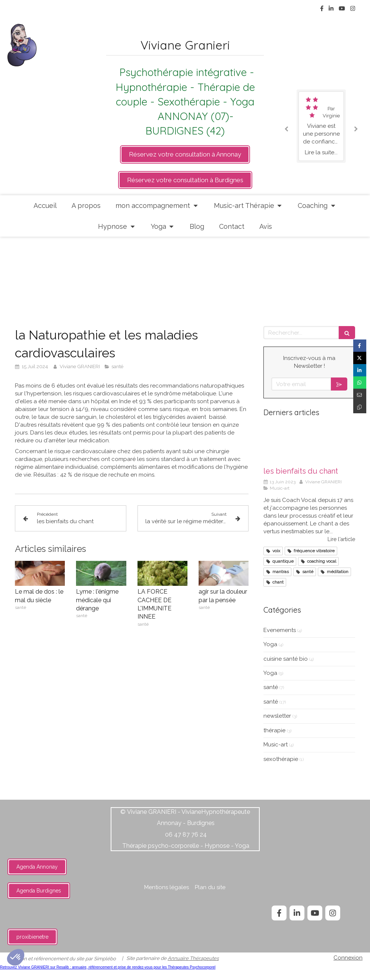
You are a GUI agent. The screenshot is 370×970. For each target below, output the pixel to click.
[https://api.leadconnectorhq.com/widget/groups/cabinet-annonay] (185, 154)
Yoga (270, 644)
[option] (321, 126)
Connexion (348, 957)
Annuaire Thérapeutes (193, 958)
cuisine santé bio (285, 658)
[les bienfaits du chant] (309, 444)
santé (270, 687)
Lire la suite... (321, 152)
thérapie (274, 730)
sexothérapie (280, 759)
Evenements (279, 630)
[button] (16, 957)
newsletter (277, 716)
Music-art (275, 744)
